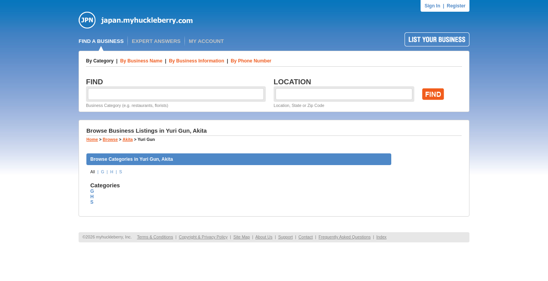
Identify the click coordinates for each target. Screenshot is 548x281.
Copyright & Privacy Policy (203, 237)
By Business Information (196, 61)
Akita (128, 139)
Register (456, 6)
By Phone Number (251, 61)
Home (92, 139)
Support (285, 237)
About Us (263, 237)
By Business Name (141, 61)
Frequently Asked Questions (345, 237)
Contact (306, 237)
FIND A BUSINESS (101, 41)
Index (381, 237)
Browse (110, 139)
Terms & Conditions (155, 237)
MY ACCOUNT (206, 41)
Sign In (432, 6)
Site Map (241, 237)
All (92, 171)
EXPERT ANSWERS (156, 41)
